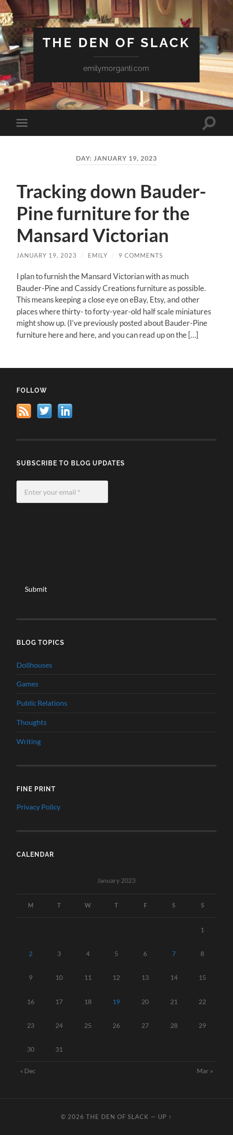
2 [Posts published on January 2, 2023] (31, 953)
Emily (98, 255)
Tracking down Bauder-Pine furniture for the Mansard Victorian (111, 213)
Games (27, 683)
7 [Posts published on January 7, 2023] (174, 953)
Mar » (205, 1071)
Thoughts (31, 722)
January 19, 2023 (46, 255)
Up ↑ (165, 1116)
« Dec (28, 1071)
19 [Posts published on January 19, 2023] (116, 1001)
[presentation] (54, 545)
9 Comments (141, 255)
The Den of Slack (116, 42)
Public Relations (41, 702)
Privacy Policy (38, 806)
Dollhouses (34, 664)
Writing (28, 741)
